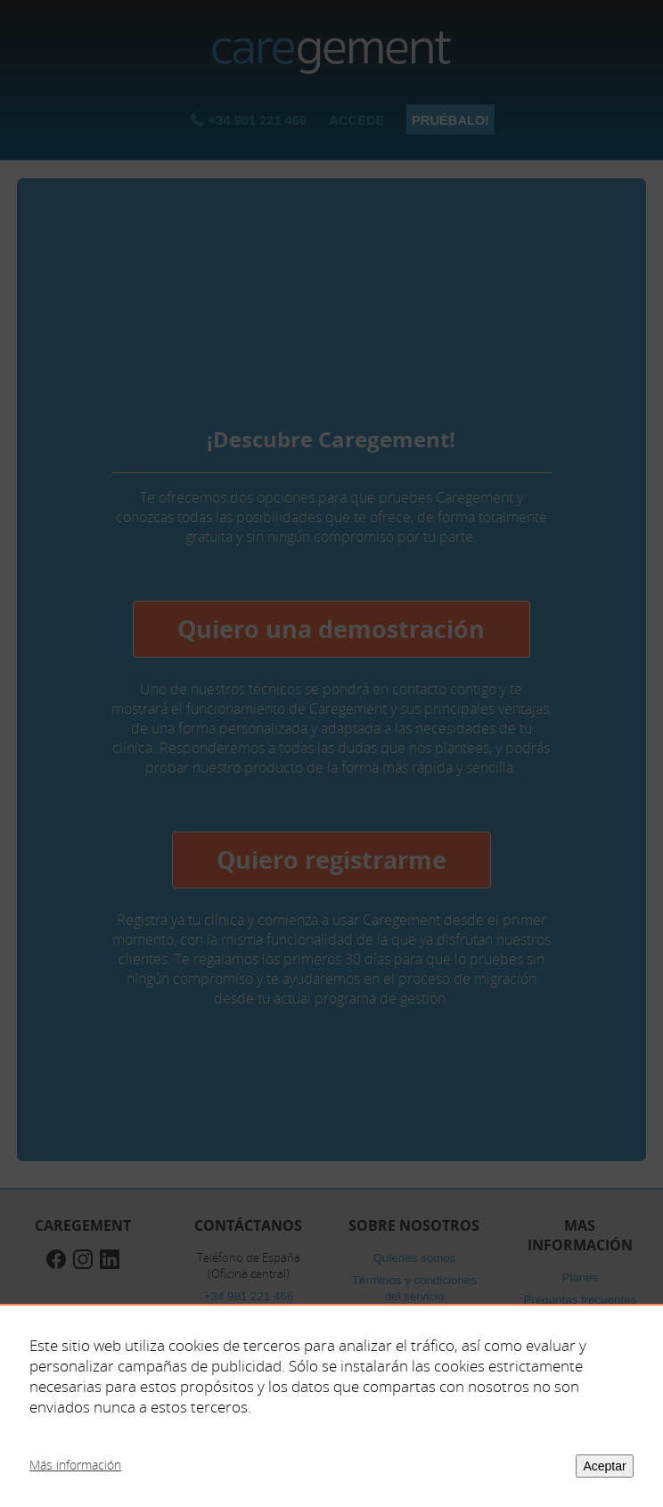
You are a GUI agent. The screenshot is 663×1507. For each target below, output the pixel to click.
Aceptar (604, 1466)
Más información (75, 1464)
